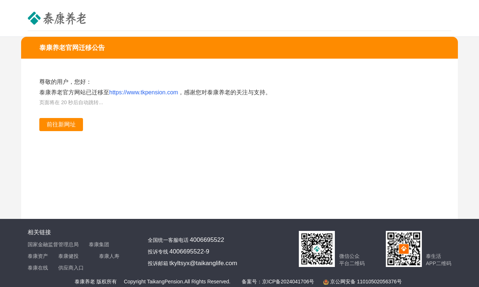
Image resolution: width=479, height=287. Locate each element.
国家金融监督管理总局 (53, 244)
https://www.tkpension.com (143, 92)
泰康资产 (38, 256)
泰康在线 (38, 268)
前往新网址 (61, 124)
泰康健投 (68, 256)
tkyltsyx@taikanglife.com (203, 263)
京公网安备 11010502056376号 (366, 281)
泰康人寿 (109, 256)
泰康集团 (99, 244)
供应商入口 (71, 268)
